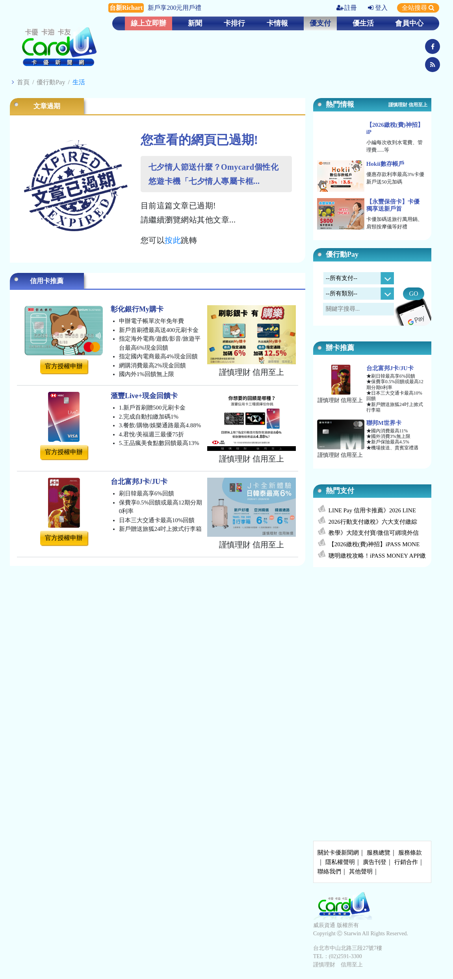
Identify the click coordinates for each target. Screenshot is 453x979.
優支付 (320, 23)
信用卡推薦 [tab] (46, 281)
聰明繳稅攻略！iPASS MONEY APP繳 (377, 556)
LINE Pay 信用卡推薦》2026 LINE (372, 510)
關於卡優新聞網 (338, 852)
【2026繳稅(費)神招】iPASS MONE (374, 544)
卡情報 (277, 23)
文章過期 (46, 106)
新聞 (195, 23)
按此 (173, 240)
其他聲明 (361, 871)
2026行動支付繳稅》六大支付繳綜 (373, 522)
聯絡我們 (329, 871)
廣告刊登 (374, 862)
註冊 (346, 7)
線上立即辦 (148, 23)
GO (413, 293)
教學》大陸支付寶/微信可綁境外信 (374, 533)
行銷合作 (406, 862)
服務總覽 (378, 852)
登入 (378, 7)
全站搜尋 (418, 7)
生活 (78, 82)
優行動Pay (51, 82)
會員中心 (409, 23)
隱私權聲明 (340, 862)
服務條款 (410, 852)
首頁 (23, 82)
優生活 (363, 23)
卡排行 (234, 23)
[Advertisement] (372, 631)
